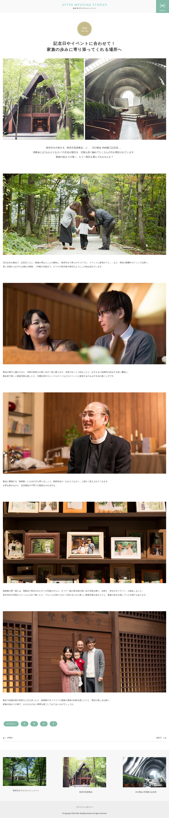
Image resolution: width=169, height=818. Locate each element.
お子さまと (11, 724)
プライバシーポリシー (84, 807)
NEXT (159, 738)
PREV (10, 738)
